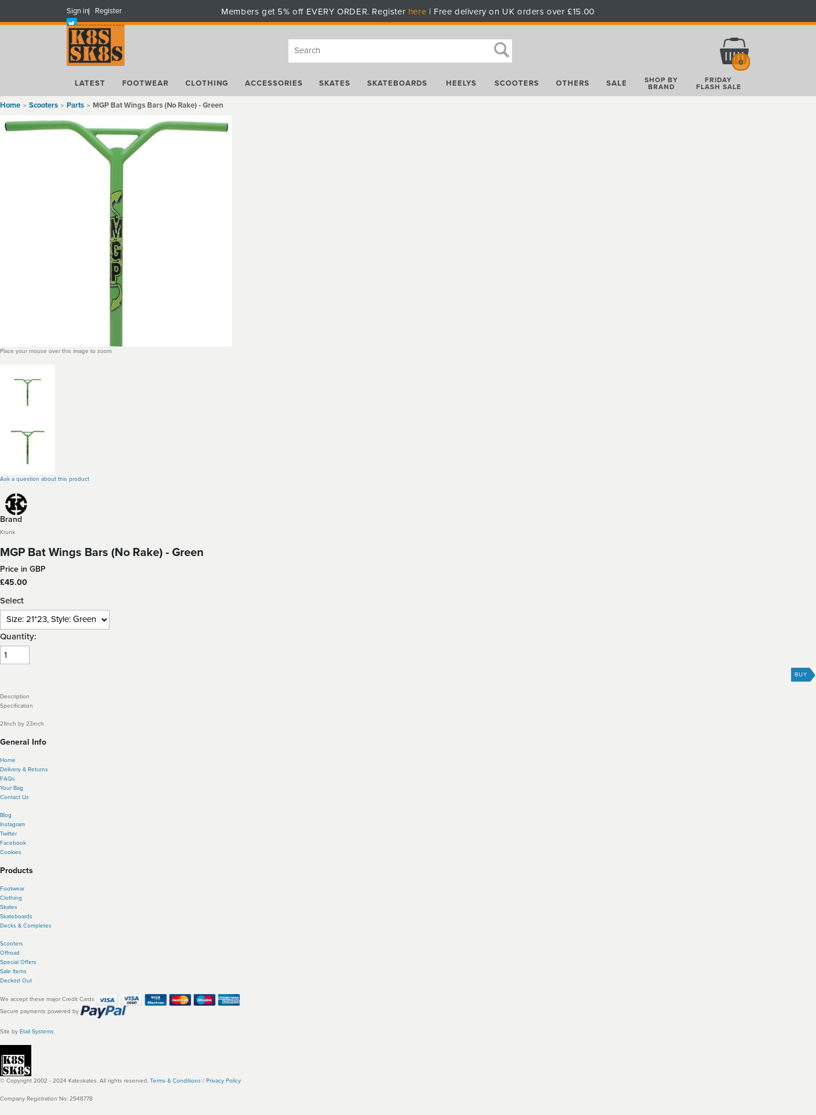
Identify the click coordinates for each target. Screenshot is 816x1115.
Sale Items (13, 971)
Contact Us (14, 797)
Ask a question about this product (44, 479)
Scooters (11, 943)
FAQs (7, 778)
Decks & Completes (26, 925)
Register (108, 11)
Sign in (78, 11)
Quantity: (18, 636)
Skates (8, 907)
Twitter (8, 833)
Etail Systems (37, 1031)
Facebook (13, 843)
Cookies (10, 852)
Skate (7, 916)
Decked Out (16, 980)
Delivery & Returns (24, 769)
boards (23, 916)
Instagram (12, 824)
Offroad (10, 953)
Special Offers (18, 962)
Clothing (11, 898)
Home (10, 105)
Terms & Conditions (175, 1080)
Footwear (12, 888)
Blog (6, 815)
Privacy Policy (223, 1080)
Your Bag (11, 788)
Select (12, 601)
